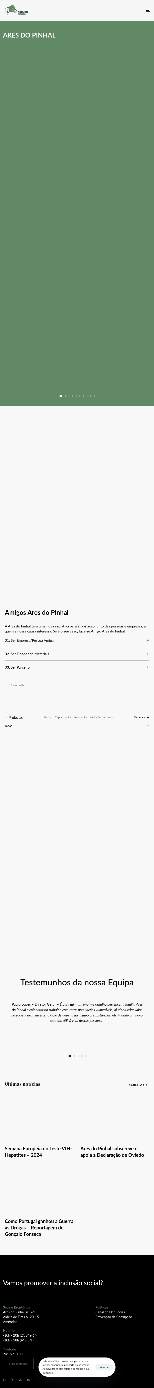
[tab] (77, 640)
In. (4, 1379)
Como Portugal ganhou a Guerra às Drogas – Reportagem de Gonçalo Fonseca (39, 1227)
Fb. (12, 1379)
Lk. (20, 1379)
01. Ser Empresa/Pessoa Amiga (77, 640)
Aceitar (104, 1367)
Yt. (28, 1379)
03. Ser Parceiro (77, 667)
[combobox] (77, 726)
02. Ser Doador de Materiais (77, 654)
